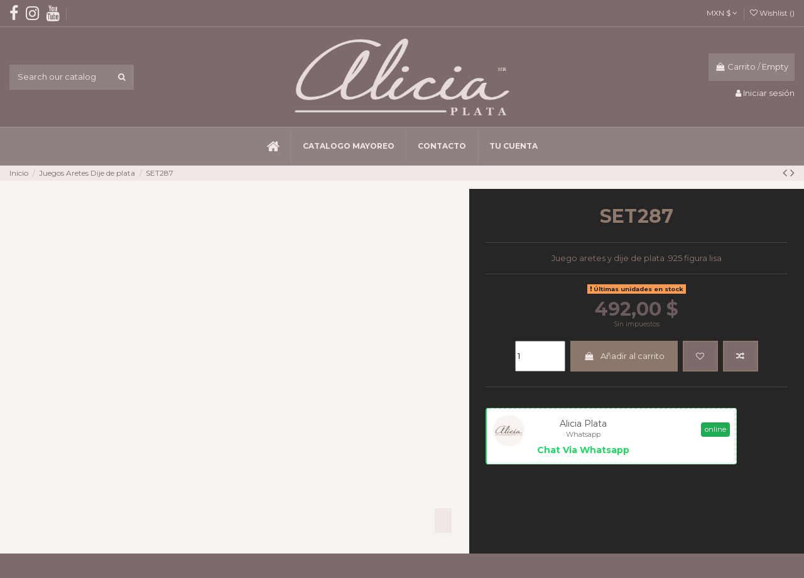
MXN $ (722, 13)
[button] (348, 146)
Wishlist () (772, 13)
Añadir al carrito (624, 356)
